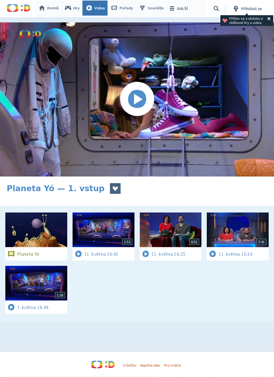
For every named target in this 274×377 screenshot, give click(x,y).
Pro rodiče (172, 365)
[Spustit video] (137, 99)
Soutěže (152, 9)
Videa (96, 9)
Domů (49, 9)
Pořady (123, 9)
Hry (73, 9)
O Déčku (129, 365)
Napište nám (150, 365)
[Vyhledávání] (217, 8)
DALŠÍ (179, 9)
